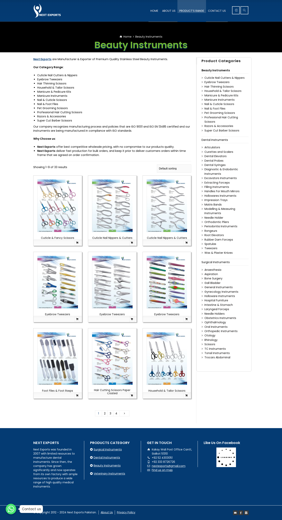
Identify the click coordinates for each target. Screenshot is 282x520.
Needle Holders (214, 314)
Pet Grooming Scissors (219, 113)
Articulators (212, 147)
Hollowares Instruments (220, 196)
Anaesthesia (212, 270)
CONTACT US (217, 11)
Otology (209, 335)
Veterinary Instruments (109, 474)
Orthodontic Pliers (216, 222)
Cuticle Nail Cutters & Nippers (224, 78)
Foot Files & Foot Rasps (57, 391)
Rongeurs (210, 231)
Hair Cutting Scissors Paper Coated (112, 391)
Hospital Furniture (216, 300)
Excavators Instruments (220, 178)
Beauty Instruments (216, 70)
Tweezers (210, 248)
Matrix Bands (213, 205)
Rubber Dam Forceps (218, 240)
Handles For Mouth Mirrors (222, 191)
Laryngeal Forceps (216, 309)
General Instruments (218, 287)
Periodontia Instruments (220, 226)
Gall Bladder (212, 283)
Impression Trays (216, 200)
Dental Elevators (215, 156)
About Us (107, 512)
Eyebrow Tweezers (57, 314)
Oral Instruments (216, 327)
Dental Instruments (215, 140)
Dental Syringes (215, 165)
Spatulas (210, 244)
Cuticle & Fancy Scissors (57, 238)
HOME (154, 11)
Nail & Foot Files (214, 109)
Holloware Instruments (219, 296)
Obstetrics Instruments (220, 318)
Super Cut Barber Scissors (221, 130)
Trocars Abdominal (217, 357)
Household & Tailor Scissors (166, 391)
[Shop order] (174, 168)
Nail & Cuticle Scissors (219, 104)
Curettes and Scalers (218, 152)
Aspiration (211, 274)
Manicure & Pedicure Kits (221, 95)
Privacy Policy (126, 512)
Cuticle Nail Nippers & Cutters (112, 238)
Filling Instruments (216, 187)
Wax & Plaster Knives (218, 253)
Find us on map (162, 470)
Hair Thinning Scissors (219, 87)
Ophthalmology (215, 322)
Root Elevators (214, 235)
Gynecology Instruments (221, 292)
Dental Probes (213, 161)
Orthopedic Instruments (221, 331)
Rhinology (211, 340)
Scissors (209, 344)
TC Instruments (215, 349)
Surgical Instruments (216, 262)
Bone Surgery (213, 278)
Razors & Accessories (218, 126)
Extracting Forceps (217, 183)
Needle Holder (213, 218)
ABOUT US (168, 11)
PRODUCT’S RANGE (191, 11)
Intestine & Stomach (218, 305)
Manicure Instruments (219, 100)
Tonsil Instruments (217, 353)
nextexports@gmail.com (168, 466)
